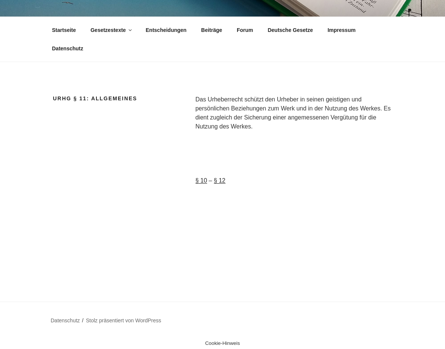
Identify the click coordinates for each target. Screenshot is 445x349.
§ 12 (220, 180)
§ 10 (201, 180)
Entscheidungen (166, 30)
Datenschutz (67, 48)
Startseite (64, 30)
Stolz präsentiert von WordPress (123, 320)
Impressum (342, 30)
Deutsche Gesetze (290, 30)
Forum (245, 30)
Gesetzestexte (111, 30)
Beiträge (211, 30)
